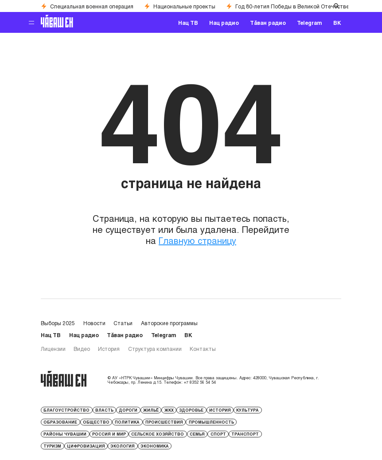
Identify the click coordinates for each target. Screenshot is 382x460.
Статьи (123, 323)
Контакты (203, 349)
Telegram (309, 23)
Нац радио (224, 23)
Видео (82, 349)
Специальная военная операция (87, 6)
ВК (337, 23)
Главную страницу (197, 240)
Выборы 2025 (58, 323)
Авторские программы (169, 323)
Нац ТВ (188, 23)
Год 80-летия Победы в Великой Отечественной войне (302, 6)
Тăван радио (268, 23)
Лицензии (53, 349)
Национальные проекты (179, 6)
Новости (94, 323)
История (109, 349)
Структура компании (155, 349)
